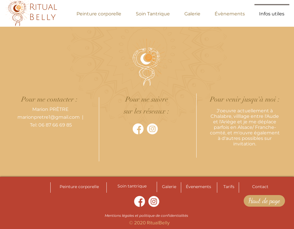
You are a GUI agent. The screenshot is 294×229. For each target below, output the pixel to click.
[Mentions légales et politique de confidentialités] (146, 215)
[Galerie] (169, 187)
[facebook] (138, 129)
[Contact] (260, 187)
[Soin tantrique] (132, 186)
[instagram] (152, 129)
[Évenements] (198, 187)
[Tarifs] (229, 187)
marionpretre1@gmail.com (48, 117)
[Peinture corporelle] (79, 187)
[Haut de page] (264, 201)
